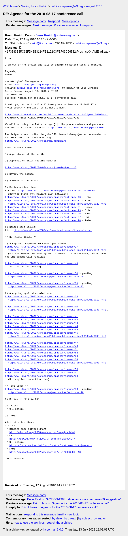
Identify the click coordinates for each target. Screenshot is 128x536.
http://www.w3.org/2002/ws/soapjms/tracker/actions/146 (43, 197)
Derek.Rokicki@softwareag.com (56, 35)
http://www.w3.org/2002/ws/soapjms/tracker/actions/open (56, 190)
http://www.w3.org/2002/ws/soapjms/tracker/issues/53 (41, 356)
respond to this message (40, 514)
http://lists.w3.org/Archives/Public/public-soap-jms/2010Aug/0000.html (57, 363)
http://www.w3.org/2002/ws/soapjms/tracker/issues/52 (41, 353)
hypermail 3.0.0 (53, 529)
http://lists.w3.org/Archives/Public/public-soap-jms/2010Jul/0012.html (57, 300)
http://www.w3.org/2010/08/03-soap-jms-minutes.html (40, 167)
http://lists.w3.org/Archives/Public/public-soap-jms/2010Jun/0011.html (57, 250)
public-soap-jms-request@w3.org (35, 84)
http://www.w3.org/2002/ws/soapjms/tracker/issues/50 (41, 273)
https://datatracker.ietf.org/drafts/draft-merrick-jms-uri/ (50, 445)
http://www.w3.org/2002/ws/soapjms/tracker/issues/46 (41, 333)
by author (100, 518)
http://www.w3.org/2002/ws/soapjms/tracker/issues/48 (41, 263)
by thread (70, 518)
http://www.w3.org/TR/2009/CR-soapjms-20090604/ (42, 439)
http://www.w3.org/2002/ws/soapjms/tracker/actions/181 (43, 200)
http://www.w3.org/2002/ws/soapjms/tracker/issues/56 (41, 369)
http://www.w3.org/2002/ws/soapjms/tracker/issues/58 (41, 376)
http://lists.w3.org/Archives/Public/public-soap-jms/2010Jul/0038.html (57, 336)
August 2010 (94, 6)
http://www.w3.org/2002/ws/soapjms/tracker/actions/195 (43, 213)
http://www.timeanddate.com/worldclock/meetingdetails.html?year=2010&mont (56, 114)
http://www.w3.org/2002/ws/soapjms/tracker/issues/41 (41, 316)
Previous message (66, 25)
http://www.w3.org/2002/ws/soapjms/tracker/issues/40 (41, 306)
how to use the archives (29, 522)
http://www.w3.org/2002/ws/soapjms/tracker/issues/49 (41, 346)
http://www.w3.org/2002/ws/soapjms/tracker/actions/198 (43, 220)
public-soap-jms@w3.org (67, 6)
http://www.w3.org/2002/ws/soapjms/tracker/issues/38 (41, 296)
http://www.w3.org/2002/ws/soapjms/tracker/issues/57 (41, 372)
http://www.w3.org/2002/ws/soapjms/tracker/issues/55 (41, 283)
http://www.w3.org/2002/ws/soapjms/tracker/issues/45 (41, 329)
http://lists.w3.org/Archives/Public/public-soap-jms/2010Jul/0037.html (57, 310)
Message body (36, 21)
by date (57, 518)
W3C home (10, 6)
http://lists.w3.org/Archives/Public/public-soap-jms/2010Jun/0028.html (57, 204)
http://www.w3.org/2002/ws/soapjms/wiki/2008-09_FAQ (45, 452)
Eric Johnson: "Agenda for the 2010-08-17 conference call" (71, 503)
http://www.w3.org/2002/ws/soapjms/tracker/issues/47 (41, 343)
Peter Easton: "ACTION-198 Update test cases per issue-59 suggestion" (74, 499)
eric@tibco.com (42, 43)
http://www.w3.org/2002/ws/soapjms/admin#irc (35, 141)
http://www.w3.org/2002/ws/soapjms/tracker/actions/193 (43, 210)
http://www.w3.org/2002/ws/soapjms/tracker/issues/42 (41, 319)
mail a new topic (68, 514)
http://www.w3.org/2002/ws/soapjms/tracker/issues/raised (53, 230)
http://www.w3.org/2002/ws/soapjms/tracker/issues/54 (41, 359)
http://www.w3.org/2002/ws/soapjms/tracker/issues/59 (41, 389)
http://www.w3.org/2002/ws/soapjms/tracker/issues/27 (41, 247)
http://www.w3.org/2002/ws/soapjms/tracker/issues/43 (41, 323)
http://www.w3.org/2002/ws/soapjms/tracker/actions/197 (43, 217)
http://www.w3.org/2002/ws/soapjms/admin (75, 127)
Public (43, 6)
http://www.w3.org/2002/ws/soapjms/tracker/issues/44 (41, 326)
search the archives (59, 522)
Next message (42, 25)
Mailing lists (28, 6)
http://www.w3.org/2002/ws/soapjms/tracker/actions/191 (43, 207)
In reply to (86, 25)
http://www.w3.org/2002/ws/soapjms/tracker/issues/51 (41, 349)
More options (70, 21)
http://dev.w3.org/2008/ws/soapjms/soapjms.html (42, 432)
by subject (84, 518)
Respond (54, 21)
